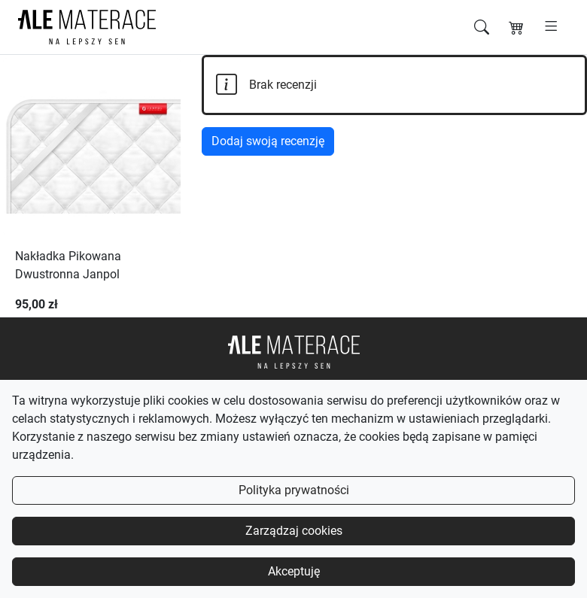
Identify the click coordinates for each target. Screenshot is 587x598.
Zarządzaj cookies (293, 531)
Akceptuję (294, 571)
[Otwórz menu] (551, 27)
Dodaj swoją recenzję (267, 141)
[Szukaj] (481, 27)
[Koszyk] (516, 27)
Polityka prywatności (294, 490)
